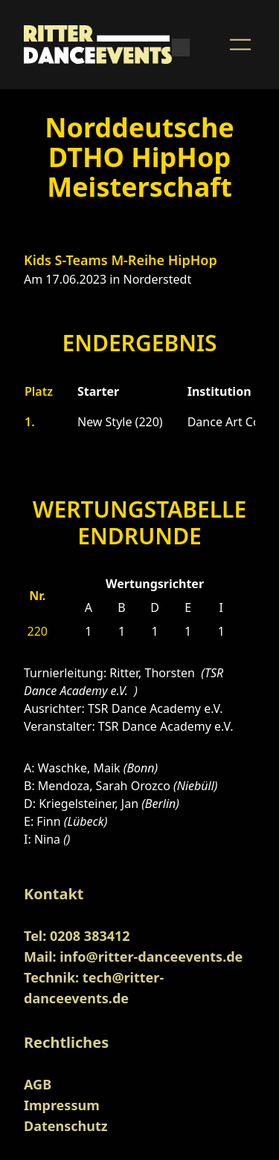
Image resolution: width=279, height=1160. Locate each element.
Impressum (62, 1105)
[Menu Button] (240, 44)
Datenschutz (66, 1126)
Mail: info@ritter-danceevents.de (133, 956)
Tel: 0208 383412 (77, 936)
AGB (37, 1084)
